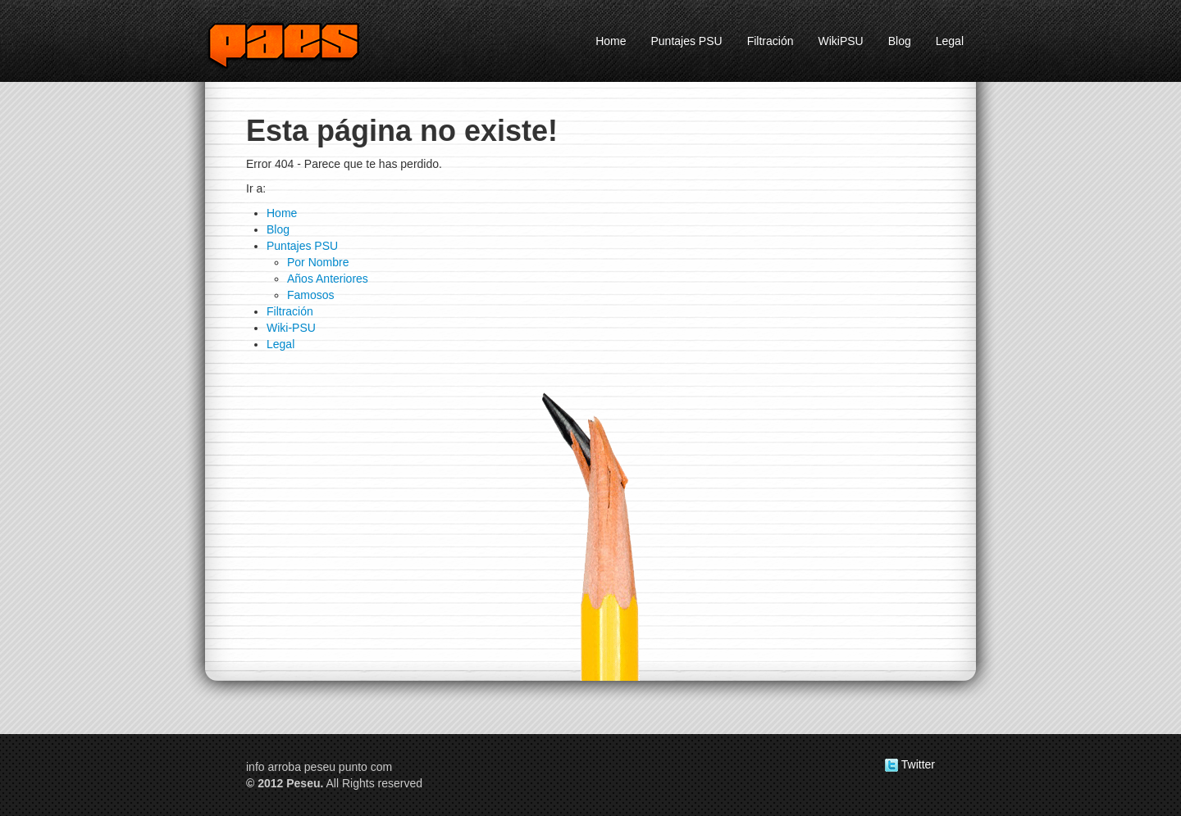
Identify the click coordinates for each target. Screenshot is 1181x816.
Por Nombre (318, 262)
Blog (899, 41)
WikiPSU (840, 41)
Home (610, 41)
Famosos (311, 294)
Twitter (910, 764)
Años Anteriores (327, 278)
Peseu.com (304, 44)
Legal (950, 41)
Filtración (770, 41)
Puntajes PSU (687, 41)
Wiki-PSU (291, 327)
